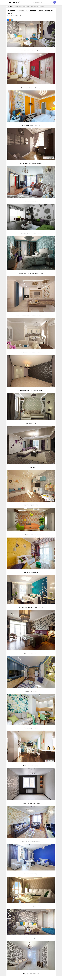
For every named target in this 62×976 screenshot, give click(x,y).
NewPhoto (14, 2)
